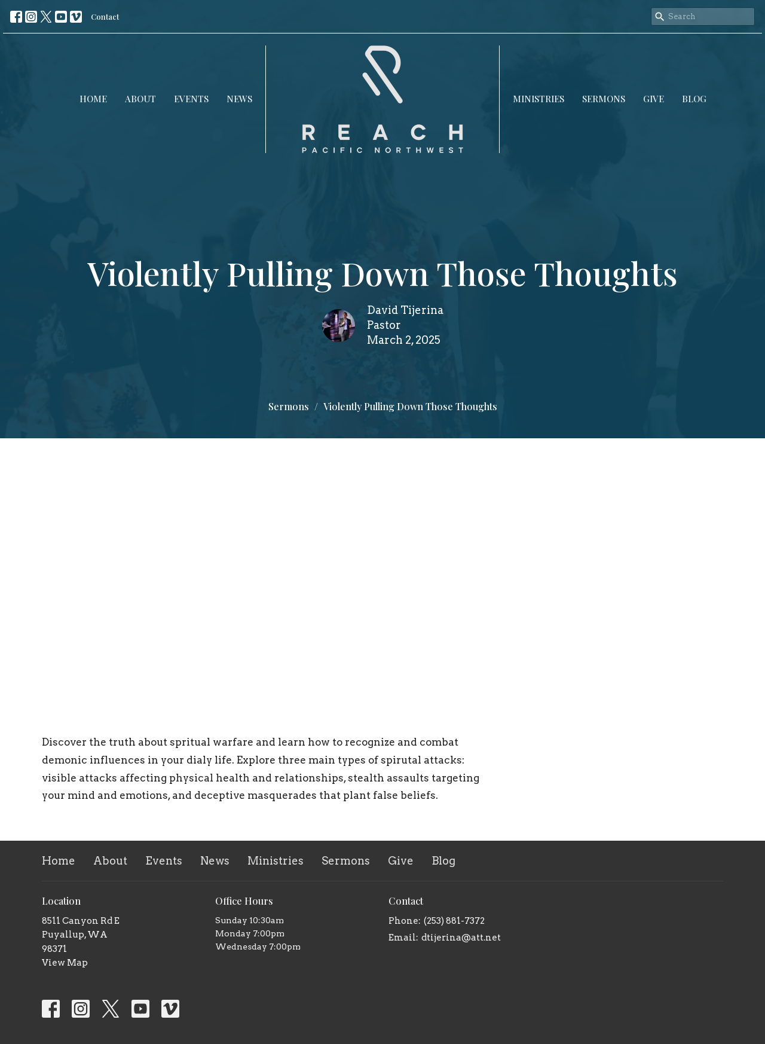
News (239, 99)
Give (653, 99)
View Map (65, 962)
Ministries (538, 99)
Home (93, 99)
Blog (694, 99)
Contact (105, 16)
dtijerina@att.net (461, 937)
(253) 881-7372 (454, 920)
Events (191, 99)
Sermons (603, 99)
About (140, 99)
